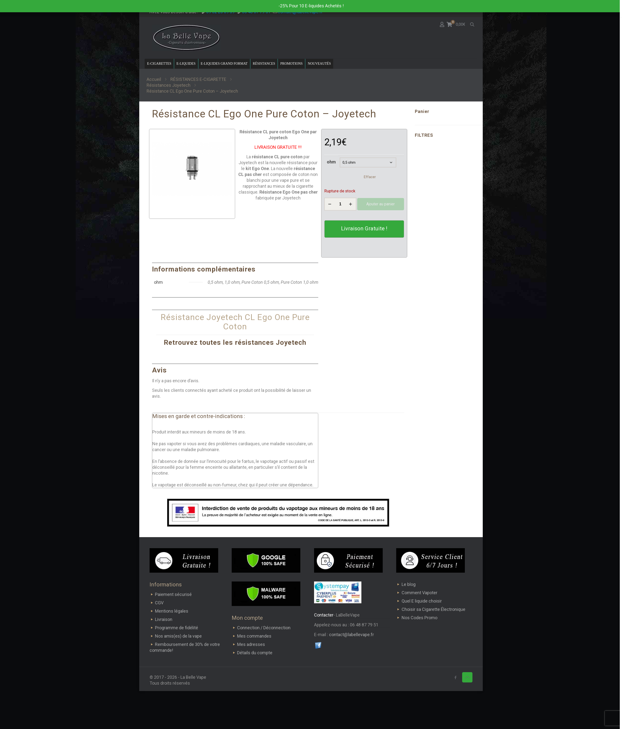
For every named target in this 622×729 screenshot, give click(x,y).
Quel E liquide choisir (422, 601)
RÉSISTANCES (264, 63)
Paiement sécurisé (173, 594)
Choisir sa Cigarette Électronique (433, 609)
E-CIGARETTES (159, 63)
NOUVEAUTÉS (319, 63)
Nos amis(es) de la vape (178, 636)
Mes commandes (254, 636)
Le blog (409, 584)
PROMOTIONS (291, 63)
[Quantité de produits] (340, 204)
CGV (159, 602)
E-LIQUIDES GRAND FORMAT (224, 63)
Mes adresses (251, 644)
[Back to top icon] (467, 677)
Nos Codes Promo (419, 617)
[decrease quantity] (330, 204)
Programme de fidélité (176, 627)
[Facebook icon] (455, 677)
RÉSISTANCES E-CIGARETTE (198, 79)
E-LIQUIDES (186, 63)
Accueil (154, 79)
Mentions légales (171, 611)
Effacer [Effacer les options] (370, 177)
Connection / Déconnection (264, 627)
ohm (331, 161)
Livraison (163, 619)
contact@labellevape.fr (351, 634)
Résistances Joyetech (168, 85)
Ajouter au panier (380, 204)
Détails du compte (254, 652)
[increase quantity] (350, 204)
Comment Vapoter (419, 592)
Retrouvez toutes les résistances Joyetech (235, 342)
